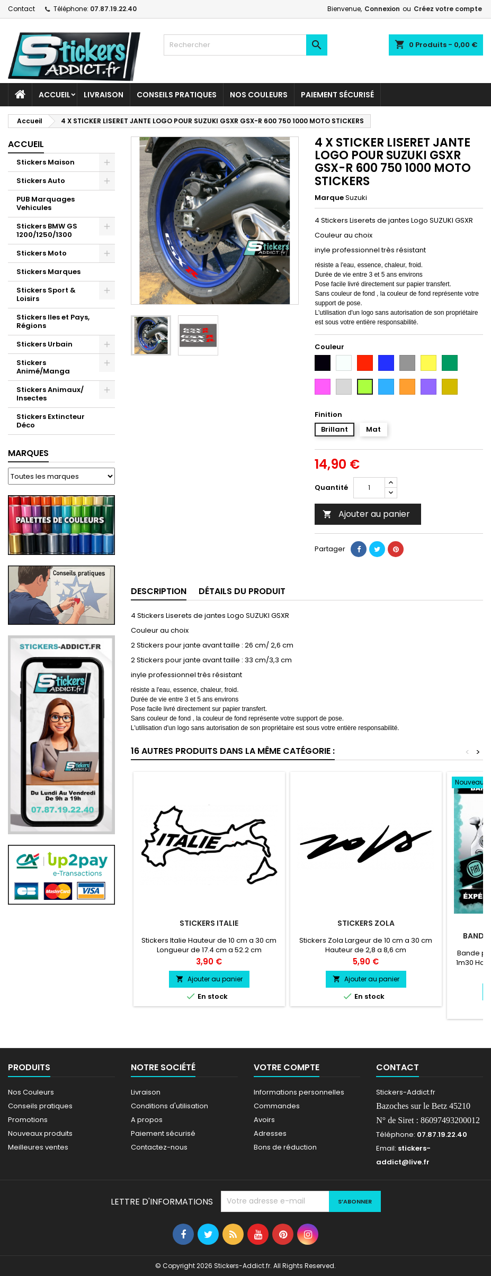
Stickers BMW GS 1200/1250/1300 (46, 230)
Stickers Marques (48, 272)
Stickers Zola (366, 923)
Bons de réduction (285, 1147)
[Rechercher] (245, 45)
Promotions (28, 1120)
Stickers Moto (41, 253)
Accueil (54, 94)
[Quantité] (369, 487)
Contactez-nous (159, 1147)
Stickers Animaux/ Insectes (50, 394)
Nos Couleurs (259, 94)
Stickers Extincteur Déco (50, 421)
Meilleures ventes (38, 1147)
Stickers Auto (40, 181)
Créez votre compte (448, 8)
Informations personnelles (299, 1092)
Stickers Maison (45, 162)
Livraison (103, 94)
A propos (147, 1120)
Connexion (382, 8)
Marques (28, 453)
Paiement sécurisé (337, 94)
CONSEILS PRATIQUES (177, 94)
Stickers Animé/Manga (43, 367)
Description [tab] (158, 591)
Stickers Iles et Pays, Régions (53, 321)
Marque (329, 198)
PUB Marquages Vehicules (45, 203)
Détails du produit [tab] (242, 591)
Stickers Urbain (44, 344)
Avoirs (264, 1120)
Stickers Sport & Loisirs (46, 294)
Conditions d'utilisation (169, 1106)
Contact (21, 8)
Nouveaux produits (40, 1133)
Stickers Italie (209, 923)
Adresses (270, 1133)
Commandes (277, 1106)
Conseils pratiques (40, 1106)
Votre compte (286, 1067)
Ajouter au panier (366, 514)
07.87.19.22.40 (113, 8)
